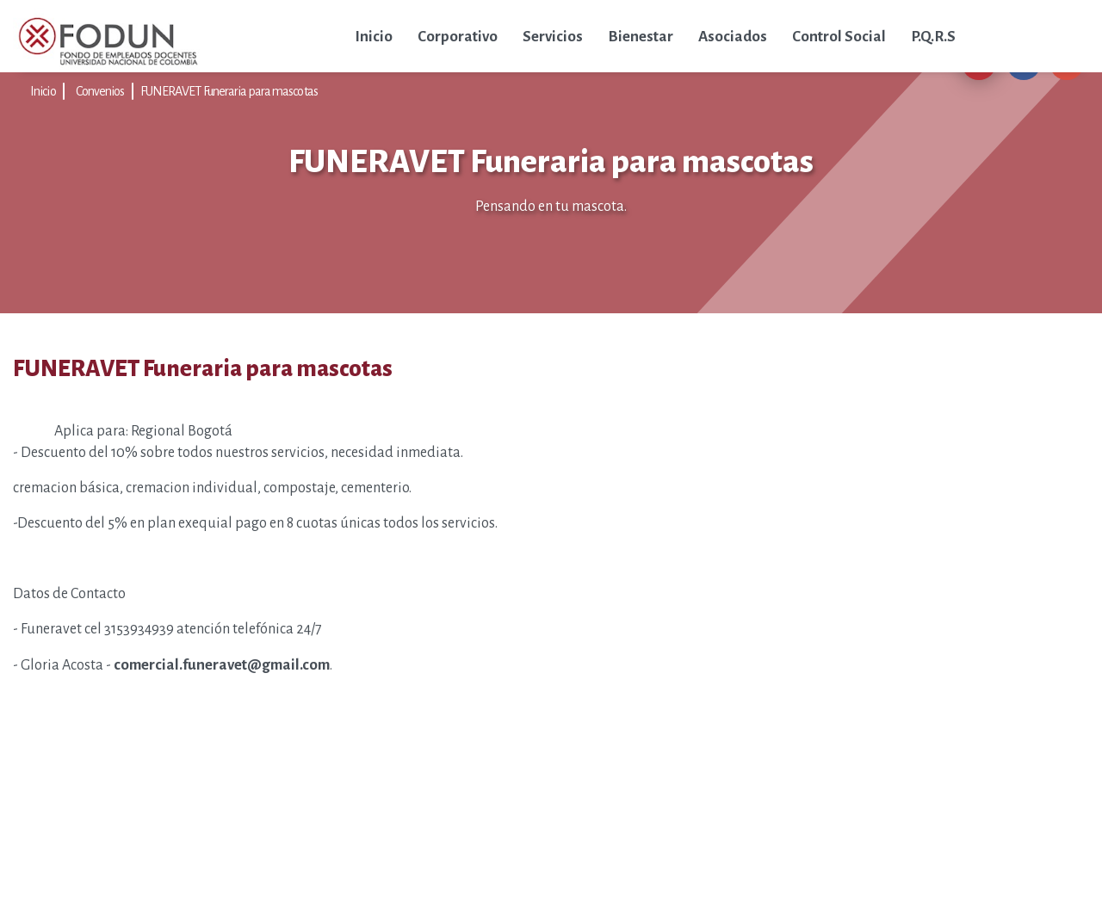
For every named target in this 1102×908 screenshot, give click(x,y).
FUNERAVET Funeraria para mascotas (229, 91)
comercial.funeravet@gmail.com (222, 665)
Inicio (374, 36)
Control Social (839, 36)
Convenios (100, 91)
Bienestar (640, 36)
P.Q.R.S (933, 36)
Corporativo (458, 36)
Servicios (553, 36)
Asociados (732, 36)
